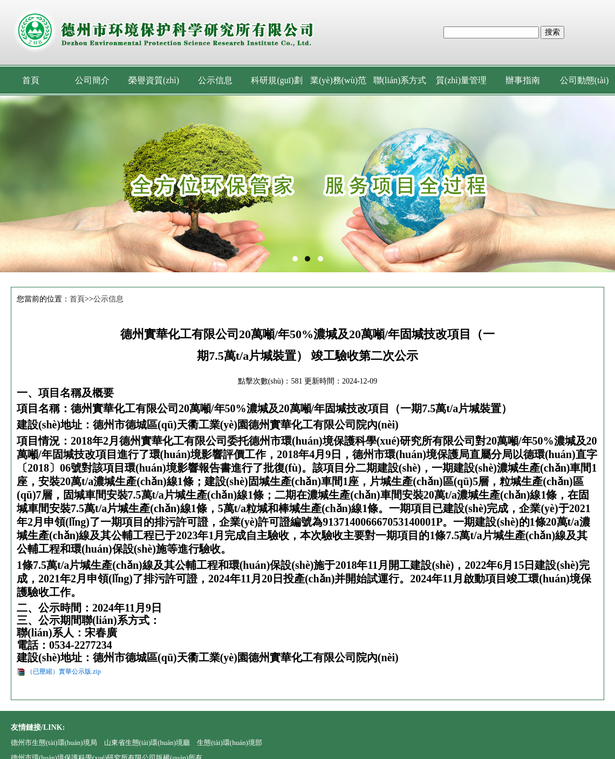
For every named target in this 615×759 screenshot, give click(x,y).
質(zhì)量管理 (461, 80)
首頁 (30, 80)
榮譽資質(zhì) (153, 80)
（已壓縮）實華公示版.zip (63, 671)
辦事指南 (522, 80)
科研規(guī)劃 (276, 80)
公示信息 (215, 80)
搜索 (552, 32)
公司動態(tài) (584, 80)
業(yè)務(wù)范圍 (338, 86)
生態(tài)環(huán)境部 (229, 742)
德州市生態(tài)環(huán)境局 (54, 742)
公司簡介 (92, 80)
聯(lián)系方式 (400, 80)
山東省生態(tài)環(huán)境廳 (147, 742)
